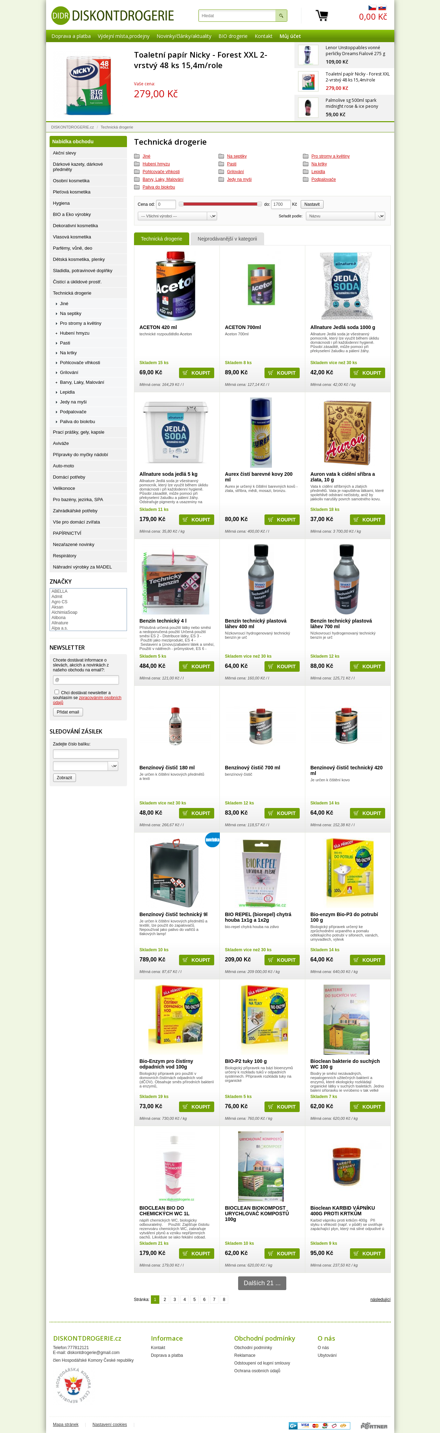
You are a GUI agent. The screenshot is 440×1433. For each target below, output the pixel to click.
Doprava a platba (71, 36)
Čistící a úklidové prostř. (77, 281)
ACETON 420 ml (158, 327)
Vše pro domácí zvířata (76, 522)
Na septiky (237, 156)
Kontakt (264, 36)
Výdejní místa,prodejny (123, 36)
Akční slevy (64, 153)
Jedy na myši (239, 179)
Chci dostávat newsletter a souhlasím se (87, 697)
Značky (61, 581)
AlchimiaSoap (64, 612)
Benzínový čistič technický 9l (174, 914)
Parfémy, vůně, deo (73, 248)
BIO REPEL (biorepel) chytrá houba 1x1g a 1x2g (258, 917)
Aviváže (61, 443)
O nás (323, 1347)
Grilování (235, 171)
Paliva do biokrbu (159, 187)
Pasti (232, 164)
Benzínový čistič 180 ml (167, 767)
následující (380, 1299)
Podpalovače (324, 179)
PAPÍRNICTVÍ (67, 533)
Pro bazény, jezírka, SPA (78, 499)
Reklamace (244, 1355)
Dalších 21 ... (262, 1283)
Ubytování (327, 1355)
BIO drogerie (233, 36)
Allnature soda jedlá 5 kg (169, 474)
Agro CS (60, 601)
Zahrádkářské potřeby (75, 510)
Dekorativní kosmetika (75, 225)
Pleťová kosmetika (72, 192)
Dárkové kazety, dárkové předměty (78, 167)
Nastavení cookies (110, 1424)
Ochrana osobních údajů (257, 1370)
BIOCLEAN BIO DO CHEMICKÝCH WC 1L (165, 1210)
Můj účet (290, 36)
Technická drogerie (162, 239)
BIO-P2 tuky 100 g (246, 1061)
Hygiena (61, 203)
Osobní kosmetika (71, 180)
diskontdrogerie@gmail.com (93, 1352)
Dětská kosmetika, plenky (79, 259)
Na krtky (319, 164)
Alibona (59, 617)
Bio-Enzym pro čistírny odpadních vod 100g (166, 1064)
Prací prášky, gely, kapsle (78, 432)
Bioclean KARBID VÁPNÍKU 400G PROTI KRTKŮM (343, 1210)
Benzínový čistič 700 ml (252, 767)
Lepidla (318, 171)
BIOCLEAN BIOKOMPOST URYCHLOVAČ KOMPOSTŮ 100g (257, 1213)
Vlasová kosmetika (72, 236)
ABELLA (60, 591)
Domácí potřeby (69, 477)
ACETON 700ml (243, 327)
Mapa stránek (66, 1424)
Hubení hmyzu (156, 164)
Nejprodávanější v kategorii (227, 239)
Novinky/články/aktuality (184, 36)
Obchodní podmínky (253, 1347)
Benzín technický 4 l (163, 621)
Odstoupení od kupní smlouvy (262, 1363)
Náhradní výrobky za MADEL (82, 567)
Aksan (57, 607)
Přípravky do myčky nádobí (80, 454)
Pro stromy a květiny (331, 156)
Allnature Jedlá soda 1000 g (343, 327)
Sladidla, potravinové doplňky (83, 270)
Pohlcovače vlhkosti (161, 171)
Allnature (60, 622)
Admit (57, 596)
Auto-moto (63, 465)
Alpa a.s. (60, 628)
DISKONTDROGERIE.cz (72, 127)
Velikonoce (64, 488)
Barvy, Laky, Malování (163, 179)
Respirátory (64, 555)
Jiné (147, 156)
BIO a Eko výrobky (72, 214)
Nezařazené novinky (74, 544)
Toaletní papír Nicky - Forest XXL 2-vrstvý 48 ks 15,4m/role (200, 59)
